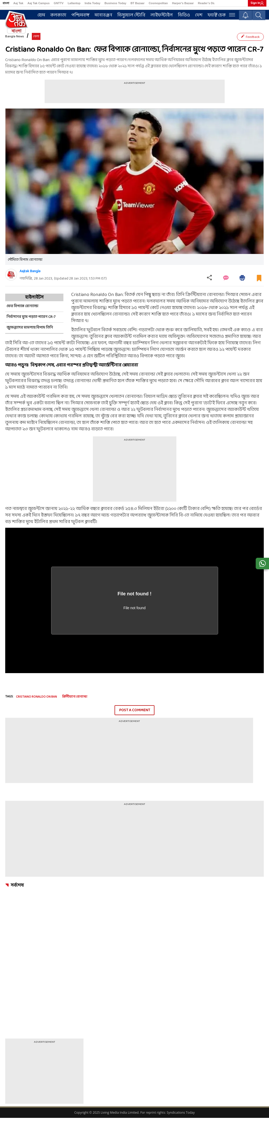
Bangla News (14, 46)
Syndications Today (181, 1121)
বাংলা (6, 3)
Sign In (255, 3)
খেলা (36, 46)
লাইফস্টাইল (163, 15)
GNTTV (58, 3)
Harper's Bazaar (183, 3)
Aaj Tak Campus (38, 3)
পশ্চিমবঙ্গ (82, 15)
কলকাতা (60, 15)
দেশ (200, 15)
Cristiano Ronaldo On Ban (36, 706)
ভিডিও (186, 15)
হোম (43, 15)
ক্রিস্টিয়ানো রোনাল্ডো (74, 706)
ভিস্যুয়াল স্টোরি (133, 15)
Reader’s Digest (209, 3)
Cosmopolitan (158, 3)
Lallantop (74, 3)
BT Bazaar (137, 3)
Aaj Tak (18, 3)
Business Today (116, 3)
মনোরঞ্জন (105, 15)
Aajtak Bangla (30, 280)
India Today (92, 3)
